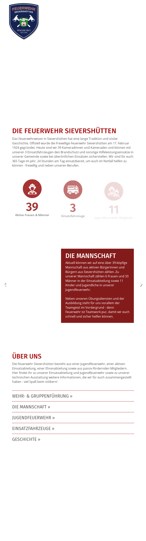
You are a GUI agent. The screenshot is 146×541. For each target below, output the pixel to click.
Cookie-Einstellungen (27, 524)
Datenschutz (42, 519)
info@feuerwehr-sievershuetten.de (38, 514)
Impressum (20, 519)
